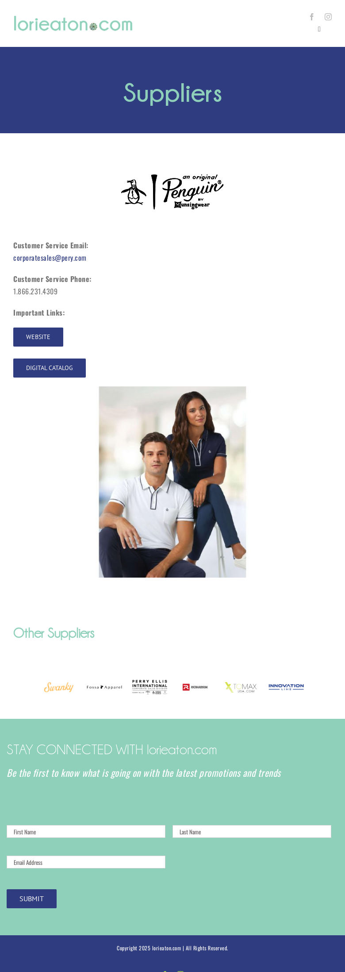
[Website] (38, 337)
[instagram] (328, 16)
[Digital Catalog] (49, 368)
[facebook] (312, 16)
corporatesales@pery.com (50, 257)
